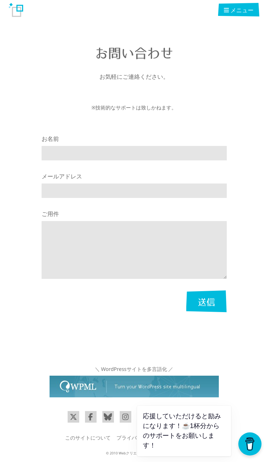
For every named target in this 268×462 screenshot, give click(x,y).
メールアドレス (62, 176)
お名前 (50, 139)
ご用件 (50, 214)
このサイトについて (88, 437)
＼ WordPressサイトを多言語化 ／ (134, 369)
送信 (206, 302)
